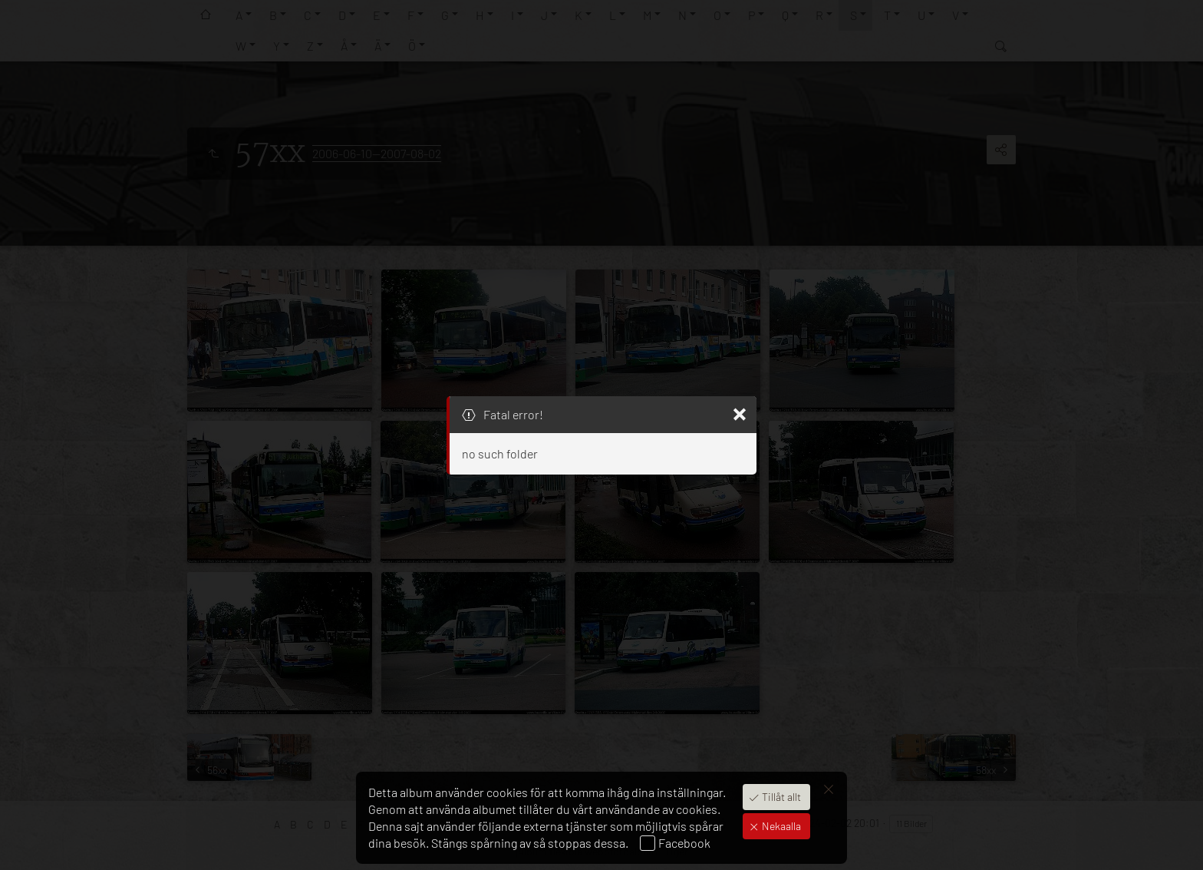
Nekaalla (780, 825)
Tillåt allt (780, 796)
